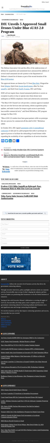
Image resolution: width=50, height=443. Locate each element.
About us (3, 318)
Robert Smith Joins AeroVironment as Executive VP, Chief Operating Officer (24, 352)
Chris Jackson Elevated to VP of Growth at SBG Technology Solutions (22, 367)
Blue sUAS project (7, 79)
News (19, 183)
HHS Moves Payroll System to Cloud (12, 421)
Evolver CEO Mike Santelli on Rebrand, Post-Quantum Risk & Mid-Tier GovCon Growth (21, 187)
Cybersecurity (6, 193)
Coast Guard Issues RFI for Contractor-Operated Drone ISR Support (22, 397)
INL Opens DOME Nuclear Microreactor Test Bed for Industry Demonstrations (20, 407)
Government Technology (21, 193)
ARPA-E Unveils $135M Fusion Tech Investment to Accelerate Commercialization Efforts (20, 416)
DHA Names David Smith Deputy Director (14, 390)
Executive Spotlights (9, 183)
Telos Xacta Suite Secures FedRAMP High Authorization (19, 197)
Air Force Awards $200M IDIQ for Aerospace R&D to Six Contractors (22, 338)
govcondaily (9, 386)
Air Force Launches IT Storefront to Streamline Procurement (19, 393)
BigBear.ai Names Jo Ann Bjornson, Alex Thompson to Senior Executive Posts (23, 377)
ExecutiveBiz (5, 284)
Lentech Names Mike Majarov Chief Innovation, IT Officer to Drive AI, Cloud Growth (23, 357)
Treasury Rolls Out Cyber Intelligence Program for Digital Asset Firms (22, 412)
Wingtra (7, 86)
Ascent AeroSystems (26, 86)
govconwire (9, 334)
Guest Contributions (6, 322)
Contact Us (4, 326)
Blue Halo (35, 83)
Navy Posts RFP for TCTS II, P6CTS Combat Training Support (20, 345)
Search (45, 214)
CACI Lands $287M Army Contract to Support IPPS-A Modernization (22, 349)
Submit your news (5, 324)
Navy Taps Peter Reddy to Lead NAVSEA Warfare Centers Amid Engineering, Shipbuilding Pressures (25, 431)
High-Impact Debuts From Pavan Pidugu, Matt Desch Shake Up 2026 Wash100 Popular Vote (22, 425)
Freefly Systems (24, 89)
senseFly (4, 89)
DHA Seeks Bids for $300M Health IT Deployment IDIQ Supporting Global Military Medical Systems (24, 371)
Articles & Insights (6, 320)
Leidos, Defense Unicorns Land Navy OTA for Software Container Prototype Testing (24, 401)
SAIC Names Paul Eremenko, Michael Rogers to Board (18, 341)
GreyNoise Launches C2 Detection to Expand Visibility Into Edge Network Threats (24, 362)
